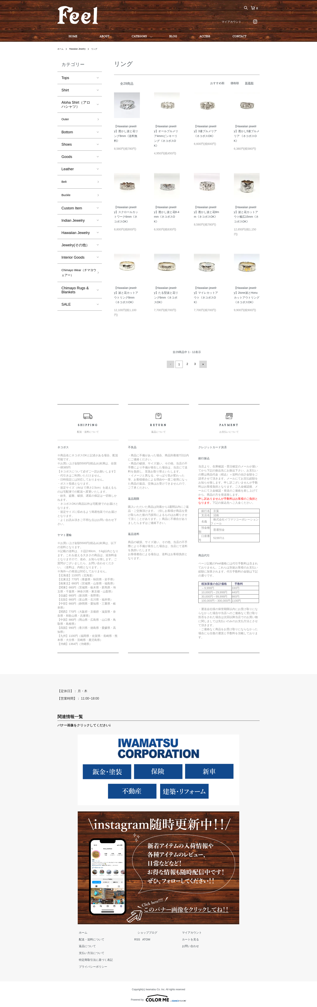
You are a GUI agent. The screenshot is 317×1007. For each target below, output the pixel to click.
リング (98, 48)
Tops (65, 78)
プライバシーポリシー (90, 965)
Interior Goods (73, 261)
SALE (66, 310)
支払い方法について (88, 952)
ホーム (61, 48)
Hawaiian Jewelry (79, 48)
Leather (67, 170)
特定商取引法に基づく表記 (93, 959)
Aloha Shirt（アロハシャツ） (75, 104)
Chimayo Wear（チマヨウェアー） (77, 277)
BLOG (173, 37)
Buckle (66, 198)
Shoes (66, 146)
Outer (66, 120)
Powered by (158, 997)
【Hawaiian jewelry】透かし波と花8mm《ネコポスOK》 (206, 212)
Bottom (67, 133)
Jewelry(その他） (75, 248)
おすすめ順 (217, 83)
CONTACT (239, 37)
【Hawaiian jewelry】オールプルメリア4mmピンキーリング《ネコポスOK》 (166, 136)
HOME (73, 37)
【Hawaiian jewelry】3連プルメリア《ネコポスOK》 (205, 131)
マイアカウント (231, 21)
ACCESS (204, 37)
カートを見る (174, 938)
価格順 (234, 83)
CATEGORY (139, 37)
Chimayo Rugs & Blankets (75, 295)
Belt (64, 184)
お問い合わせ (174, 945)
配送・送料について (88, 938)
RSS (131, 938)
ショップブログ (138, 931)
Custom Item (71, 211)
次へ (202, 364)
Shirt (65, 90)
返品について (84, 945)
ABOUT (104, 37)
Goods (66, 158)
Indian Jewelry (73, 224)
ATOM (140, 938)
